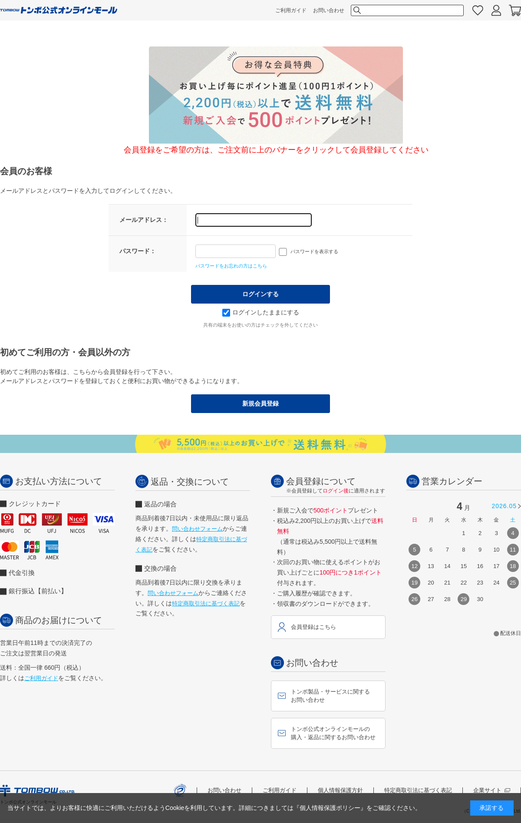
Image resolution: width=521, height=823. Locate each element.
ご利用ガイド (291, 10)
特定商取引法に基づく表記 (206, 603)
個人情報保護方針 (340, 790)
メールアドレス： (143, 219)
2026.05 (504, 505)
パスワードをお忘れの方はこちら (231, 265)
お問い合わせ (328, 10)
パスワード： (137, 251)
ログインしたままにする (260, 312)
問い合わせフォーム (197, 529)
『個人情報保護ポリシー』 (329, 807)
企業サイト (491, 790)
